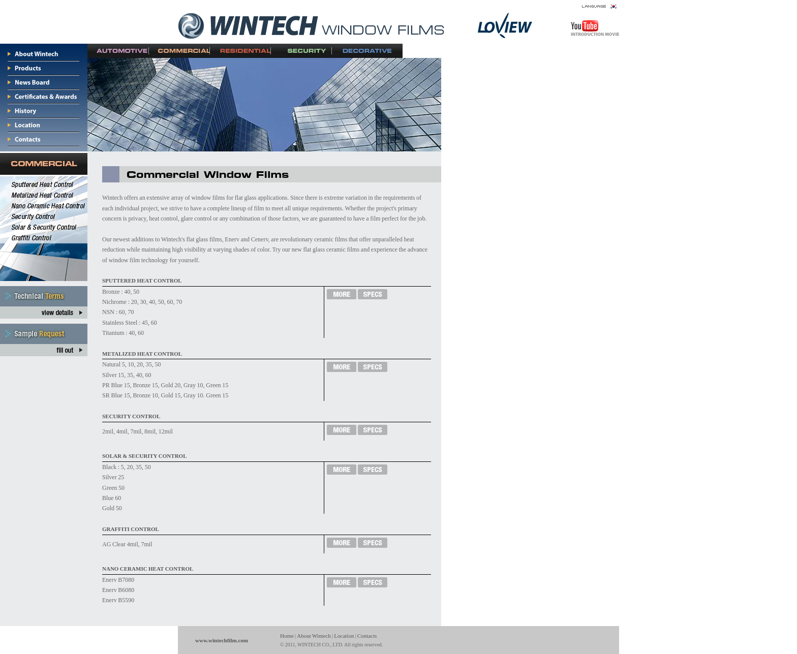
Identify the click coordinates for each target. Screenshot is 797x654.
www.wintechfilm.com (221, 640)
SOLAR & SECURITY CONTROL (144, 456)
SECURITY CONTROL (131, 416)
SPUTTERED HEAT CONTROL (142, 280)
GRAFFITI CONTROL (130, 529)
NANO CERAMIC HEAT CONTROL (147, 569)
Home (287, 636)
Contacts (367, 636)
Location (344, 636)
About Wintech (314, 636)
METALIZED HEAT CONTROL (142, 354)
